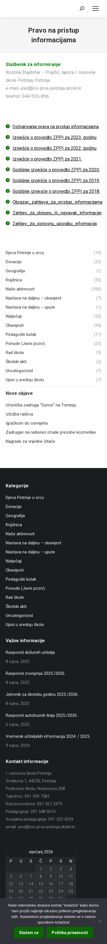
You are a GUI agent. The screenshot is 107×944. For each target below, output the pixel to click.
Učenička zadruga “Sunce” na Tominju (41, 405)
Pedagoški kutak (21, 579)
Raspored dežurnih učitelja (30, 652)
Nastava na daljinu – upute (30, 552)
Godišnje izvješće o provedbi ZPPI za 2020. (56, 169)
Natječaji (14, 561)
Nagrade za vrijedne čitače (30, 441)
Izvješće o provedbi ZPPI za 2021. (47, 159)
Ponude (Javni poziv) (25, 588)
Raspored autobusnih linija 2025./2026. (42, 715)
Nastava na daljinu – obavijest (33, 542)
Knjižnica (14, 524)
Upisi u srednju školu (25, 624)
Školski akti (16, 606)
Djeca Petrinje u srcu (25, 497)
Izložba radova (19, 414)
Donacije (14, 506)
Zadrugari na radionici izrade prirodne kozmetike (51, 432)
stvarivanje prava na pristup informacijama (57, 126)
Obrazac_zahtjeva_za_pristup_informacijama (57, 202)
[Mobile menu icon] (95, 8)
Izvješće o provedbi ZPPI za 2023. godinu (54, 137)
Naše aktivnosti (20, 533)
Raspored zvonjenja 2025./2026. (35, 673)
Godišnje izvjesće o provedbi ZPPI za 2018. (56, 191)
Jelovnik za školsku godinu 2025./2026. (42, 694)
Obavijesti (15, 570)
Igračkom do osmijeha (27, 423)
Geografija (15, 515)
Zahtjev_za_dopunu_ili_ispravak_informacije (57, 213)
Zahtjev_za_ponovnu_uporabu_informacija (55, 223)
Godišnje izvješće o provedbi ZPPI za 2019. (56, 180)
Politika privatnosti (70, 932)
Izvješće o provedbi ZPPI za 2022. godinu (54, 148)
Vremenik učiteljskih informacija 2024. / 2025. (48, 736)
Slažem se (29, 932)
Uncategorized (19, 615)
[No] (100, 921)
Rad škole (15, 597)
